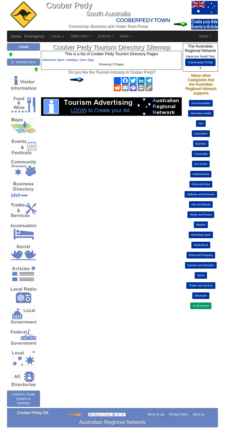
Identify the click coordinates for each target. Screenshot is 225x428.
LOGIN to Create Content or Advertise (23, 399)
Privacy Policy (178, 414)
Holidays (72, 60)
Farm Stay (87, 60)
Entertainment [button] (201, 174)
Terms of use (156, 414)
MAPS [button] (126, 36)
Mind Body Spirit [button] (200, 234)
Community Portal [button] (200, 62)
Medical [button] (200, 224)
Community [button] (201, 153)
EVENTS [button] (106, 36)
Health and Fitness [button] (201, 214)
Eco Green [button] (200, 164)
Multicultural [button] (201, 245)
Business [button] (201, 143)
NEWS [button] (205, 36)
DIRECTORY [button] (81, 36)
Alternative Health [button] (201, 113)
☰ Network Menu (23, 62)
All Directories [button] (201, 305)
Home (16, 36)
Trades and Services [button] (201, 285)
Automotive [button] (200, 133)
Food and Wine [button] (201, 184)
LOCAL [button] (57, 36)
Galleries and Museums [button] (201, 194)
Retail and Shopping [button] (201, 255)
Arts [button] (200, 123)
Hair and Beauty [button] (200, 204)
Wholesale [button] (201, 295)
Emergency (34, 36)
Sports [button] (201, 275)
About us (198, 414)
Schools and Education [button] (200, 265)
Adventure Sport (53, 60)
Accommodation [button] (200, 103)
